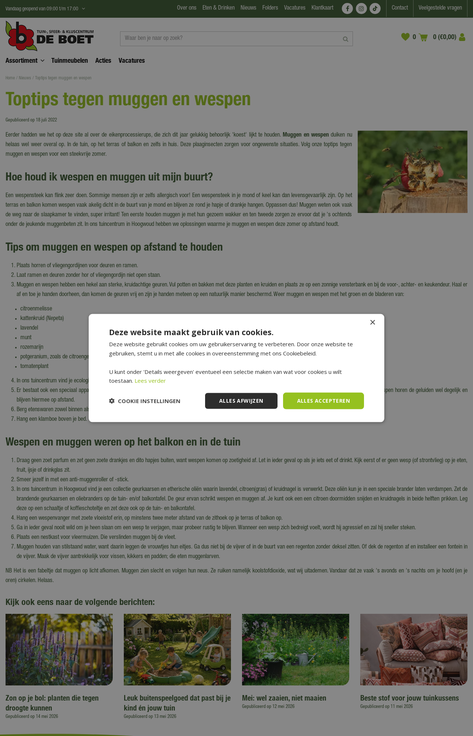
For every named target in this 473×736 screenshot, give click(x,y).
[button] (144, 401)
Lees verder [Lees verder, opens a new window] (150, 380)
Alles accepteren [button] (323, 400)
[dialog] (236, 368)
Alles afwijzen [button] (241, 400)
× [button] (372, 323)
